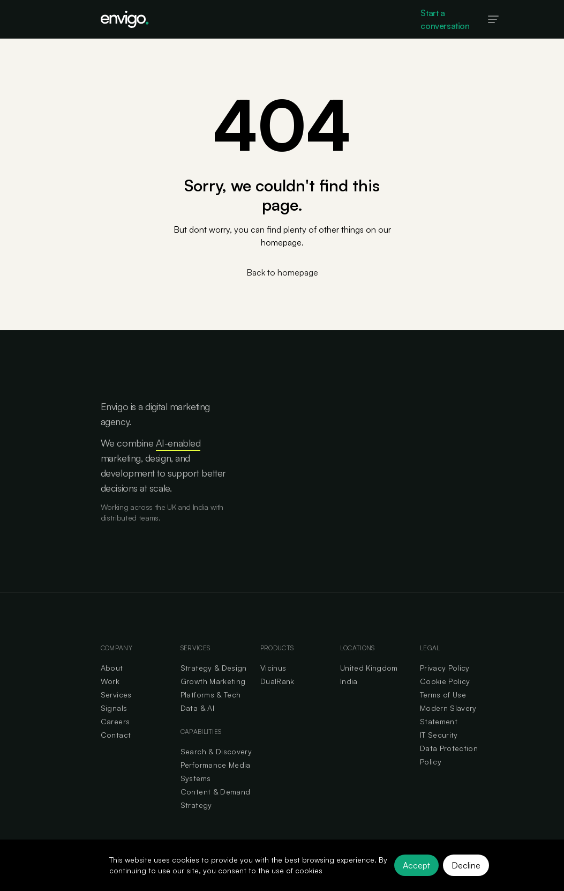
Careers (115, 721)
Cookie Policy (445, 681)
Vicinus (273, 667)
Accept (416, 865)
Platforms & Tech (211, 694)
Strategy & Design (214, 667)
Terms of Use (443, 694)
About (112, 667)
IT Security (439, 734)
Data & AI (197, 707)
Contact (116, 734)
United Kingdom (369, 667)
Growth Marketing (213, 681)
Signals (114, 707)
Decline (466, 865)
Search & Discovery (216, 751)
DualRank (277, 681)
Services (116, 694)
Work (110, 681)
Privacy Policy (445, 667)
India (349, 681)
